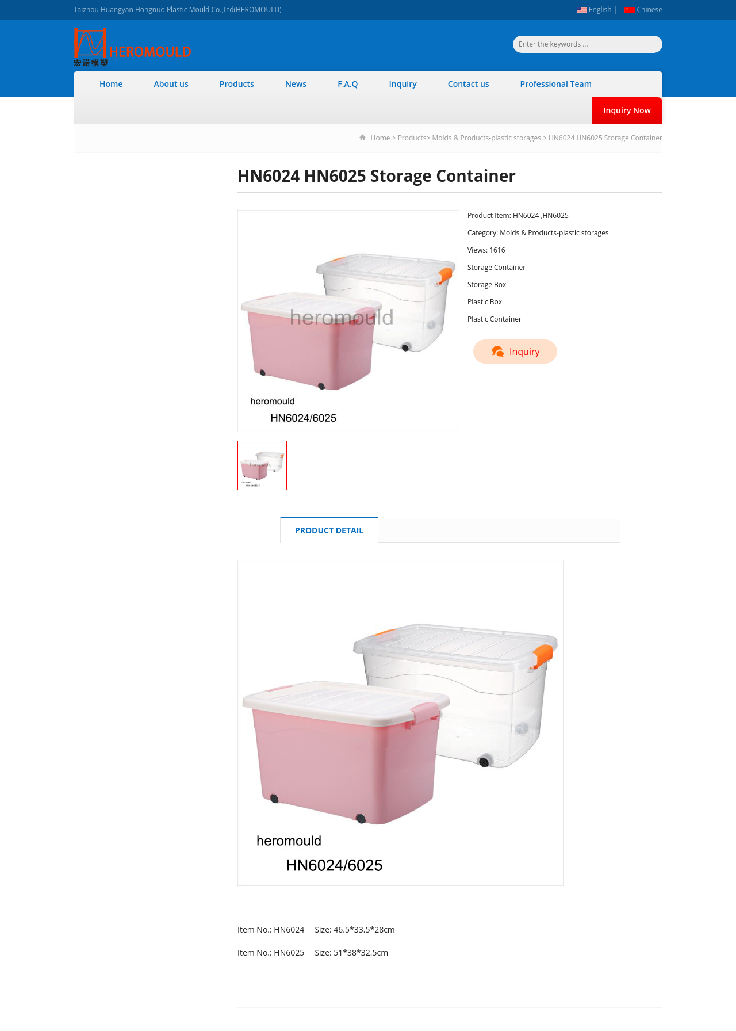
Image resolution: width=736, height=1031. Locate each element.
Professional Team (556, 83)
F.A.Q (348, 83)
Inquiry (403, 83)
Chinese (643, 9)
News (295, 83)
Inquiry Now (627, 110)
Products (237, 83)
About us (171, 83)
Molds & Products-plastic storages (486, 138)
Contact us (468, 83)
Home (111, 83)
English (594, 9)
